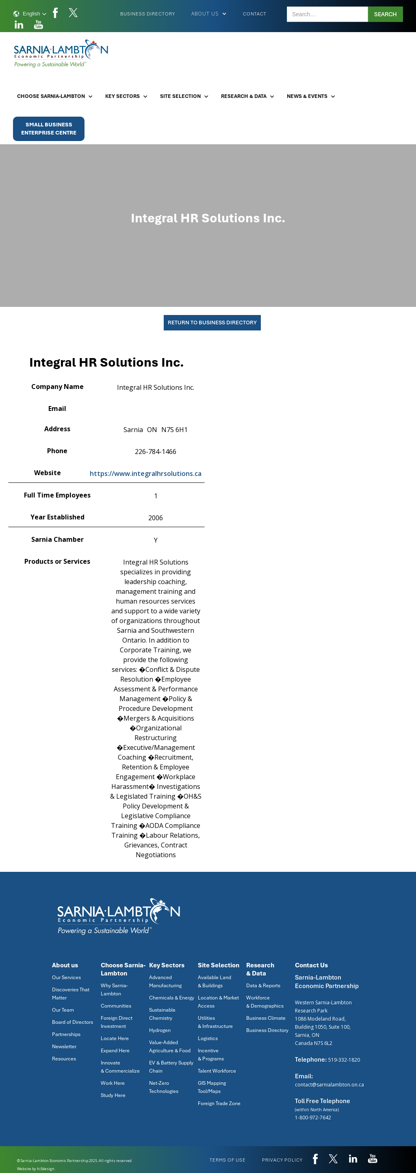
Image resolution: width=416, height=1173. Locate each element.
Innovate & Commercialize (120, 1067)
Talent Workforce (217, 1071)
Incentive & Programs (211, 1054)
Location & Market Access (218, 1002)
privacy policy (282, 1160)
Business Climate (266, 1018)
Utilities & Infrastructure (215, 1022)
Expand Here (115, 1050)
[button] (30, 14)
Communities (116, 1006)
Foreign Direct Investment (116, 1022)
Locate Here (115, 1038)
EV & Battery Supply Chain (171, 1067)
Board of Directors (72, 1022)
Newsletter (64, 1046)
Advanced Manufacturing (165, 981)
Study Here (113, 1095)
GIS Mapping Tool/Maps (212, 1087)
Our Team (63, 1010)
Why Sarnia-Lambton (114, 989)
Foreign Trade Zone (219, 1103)
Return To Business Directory (212, 322)
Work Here (113, 1083)
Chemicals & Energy (171, 998)
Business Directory (147, 14)
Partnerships (66, 1034)
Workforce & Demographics (265, 1002)
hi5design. (46, 1168)
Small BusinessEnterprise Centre (48, 128)
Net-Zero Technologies (163, 1087)
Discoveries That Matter (70, 993)
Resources (64, 1059)
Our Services (66, 977)
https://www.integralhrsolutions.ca (146, 473)
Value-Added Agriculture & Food (170, 1046)
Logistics (208, 1038)
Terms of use (228, 1160)
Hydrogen (160, 1030)
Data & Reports (263, 985)
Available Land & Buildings (214, 981)
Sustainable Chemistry (162, 1014)
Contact (254, 14)
